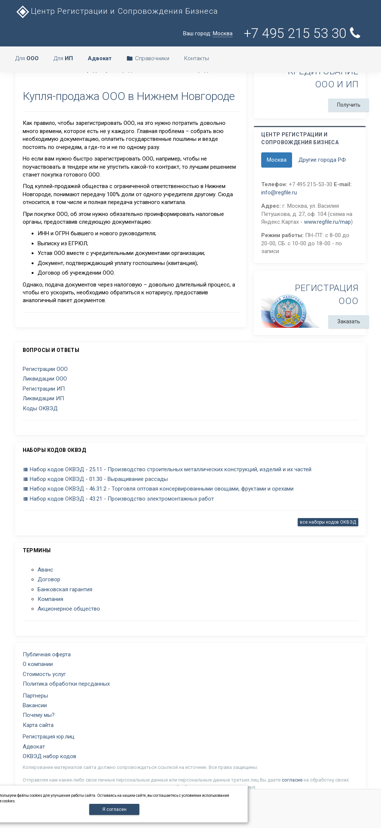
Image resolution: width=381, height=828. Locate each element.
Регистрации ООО (45, 369)
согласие (292, 780)
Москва (276, 159)
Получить (349, 105)
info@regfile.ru (279, 192)
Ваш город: (208, 33)
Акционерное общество (69, 608)
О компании (38, 664)
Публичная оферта (47, 654)
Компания (50, 599)
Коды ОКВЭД (40, 408)
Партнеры (35, 695)
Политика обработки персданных (66, 683)
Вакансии (35, 705)
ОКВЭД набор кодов (49, 756)
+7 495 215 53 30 (303, 33)
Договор (49, 579)
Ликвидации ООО (45, 378)
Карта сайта (38, 725)
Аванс (45, 569)
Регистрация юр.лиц (48, 736)
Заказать (348, 321)
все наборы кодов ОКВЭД (328, 522)
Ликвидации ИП (43, 398)
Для (27, 58)
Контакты (196, 58)
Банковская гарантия (65, 589)
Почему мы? (39, 715)
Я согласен (114, 809)
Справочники (148, 58)
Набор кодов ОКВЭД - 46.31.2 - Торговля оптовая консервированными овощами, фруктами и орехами (158, 488)
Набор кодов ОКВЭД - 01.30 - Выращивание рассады (95, 479)
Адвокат (34, 746)
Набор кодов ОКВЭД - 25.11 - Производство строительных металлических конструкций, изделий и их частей (167, 469)
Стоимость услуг (44, 674)
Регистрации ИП (44, 388)
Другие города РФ (322, 159)
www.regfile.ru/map (327, 222)
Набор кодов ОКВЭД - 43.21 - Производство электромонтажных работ (118, 498)
